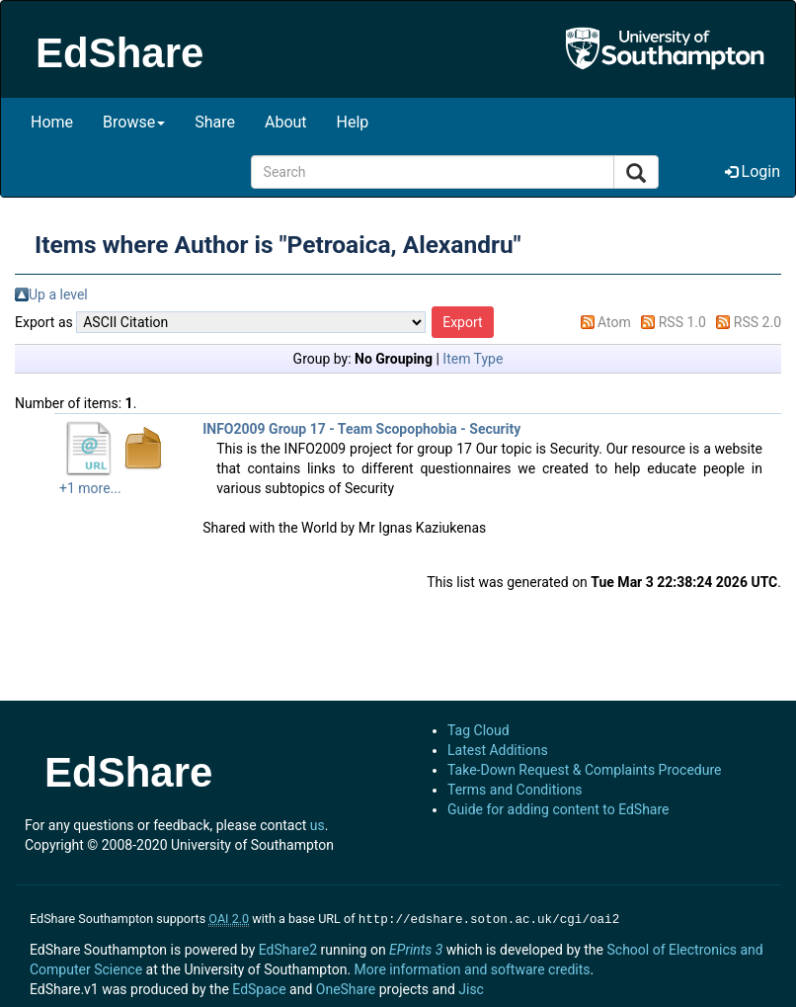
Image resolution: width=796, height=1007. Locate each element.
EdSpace (258, 987)
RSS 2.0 (757, 322)
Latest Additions (497, 750)
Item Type (472, 359)
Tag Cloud (478, 730)
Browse (134, 122)
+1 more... (90, 488)
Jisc (471, 987)
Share (215, 122)
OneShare (345, 987)
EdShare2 (288, 948)
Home (52, 122)
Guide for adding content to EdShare (558, 809)
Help (353, 122)
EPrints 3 (415, 948)
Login (752, 171)
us (317, 825)
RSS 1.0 (682, 322)
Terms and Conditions (515, 789)
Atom (614, 322)
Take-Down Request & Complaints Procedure (584, 770)
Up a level (58, 294)
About (286, 122)
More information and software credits (473, 967)
